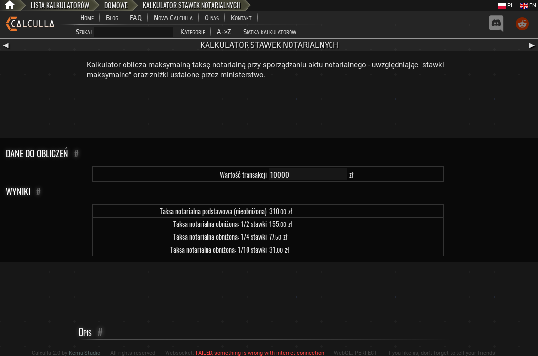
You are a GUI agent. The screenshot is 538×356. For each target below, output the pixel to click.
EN (528, 5)
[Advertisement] (269, 111)
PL (506, 5)
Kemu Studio (84, 353)
